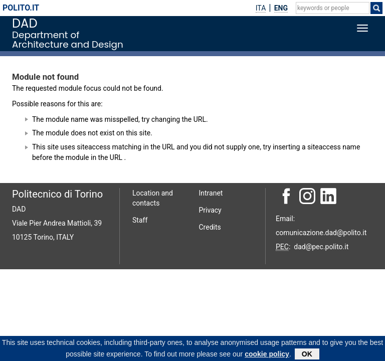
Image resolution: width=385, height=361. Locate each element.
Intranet (211, 193)
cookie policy (267, 355)
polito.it (21, 8)
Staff (139, 220)
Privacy (210, 210)
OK (307, 355)
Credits (210, 227)
